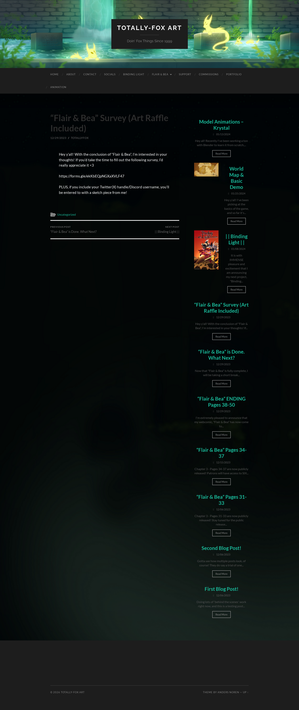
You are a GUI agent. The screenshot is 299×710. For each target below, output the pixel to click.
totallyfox (80, 137)
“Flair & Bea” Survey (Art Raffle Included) (221, 308)
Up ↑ (246, 692)
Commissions (209, 74)
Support (185, 74)
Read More (221, 153)
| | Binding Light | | (167, 229)
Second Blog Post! (221, 548)
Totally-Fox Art (149, 27)
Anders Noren (228, 692)
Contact (89, 74)
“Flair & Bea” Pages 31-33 (221, 500)
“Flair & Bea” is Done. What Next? (73, 229)
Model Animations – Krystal (221, 125)
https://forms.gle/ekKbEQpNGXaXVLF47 (91, 176)
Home (54, 74)
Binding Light (133, 74)
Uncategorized (66, 214)
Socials (110, 74)
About (71, 74)
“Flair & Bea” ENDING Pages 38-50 (221, 402)
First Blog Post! (221, 589)
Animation (58, 87)
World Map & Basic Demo (236, 178)
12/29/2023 (58, 137)
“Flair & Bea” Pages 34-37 (221, 453)
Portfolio (234, 74)
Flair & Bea (160, 74)
